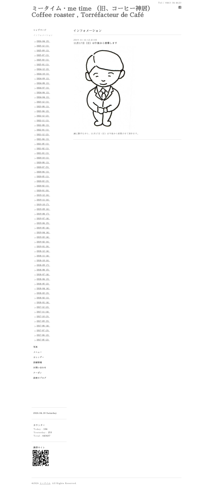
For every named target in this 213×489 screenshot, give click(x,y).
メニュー (37, 352)
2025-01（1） (43, 65)
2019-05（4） (43, 228)
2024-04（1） (43, 97)
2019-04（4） (43, 233)
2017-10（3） (43, 317)
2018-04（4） (43, 289)
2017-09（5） (43, 321)
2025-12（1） (43, 46)
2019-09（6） (43, 209)
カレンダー (38, 357)
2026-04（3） (43, 41)
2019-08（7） (43, 214)
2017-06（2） (43, 335)
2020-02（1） (43, 186)
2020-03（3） (43, 181)
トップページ (39, 30)
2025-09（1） (43, 51)
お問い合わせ (39, 368)
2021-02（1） (43, 149)
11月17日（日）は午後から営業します (95, 43)
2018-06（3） (43, 279)
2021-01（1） (43, 153)
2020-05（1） (43, 177)
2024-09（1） (43, 79)
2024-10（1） (43, 74)
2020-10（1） (43, 158)
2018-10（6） (43, 261)
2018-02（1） (43, 298)
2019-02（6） (43, 242)
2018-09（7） (43, 265)
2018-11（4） (43, 256)
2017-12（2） (43, 307)
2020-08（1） (43, 163)
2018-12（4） (43, 251)
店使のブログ (39, 378)
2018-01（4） (43, 303)
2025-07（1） (43, 55)
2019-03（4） (43, 237)
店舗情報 (37, 363)
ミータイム (45, 483)
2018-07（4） (43, 275)
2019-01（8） (43, 247)
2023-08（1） (43, 107)
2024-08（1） (43, 83)
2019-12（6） (43, 195)
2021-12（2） (43, 135)
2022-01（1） (43, 130)
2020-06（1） (43, 172)
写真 (35, 347)
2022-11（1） (43, 121)
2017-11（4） (43, 312)
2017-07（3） (43, 331)
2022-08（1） (43, 125)
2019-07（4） (43, 219)
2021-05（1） (43, 144)
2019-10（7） (43, 205)
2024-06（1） (43, 93)
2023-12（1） (43, 102)
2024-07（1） (43, 88)
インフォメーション (43, 35)
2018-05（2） (43, 284)
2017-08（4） (43, 326)
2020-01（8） (43, 191)
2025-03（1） (43, 60)
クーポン (37, 373)
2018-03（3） (43, 293)
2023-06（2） (43, 111)
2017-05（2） (43, 340)
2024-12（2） (43, 69)
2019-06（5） (43, 223)
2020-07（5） (43, 167)
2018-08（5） (43, 270)
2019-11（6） (43, 200)
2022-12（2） (43, 116)
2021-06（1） (43, 139)
